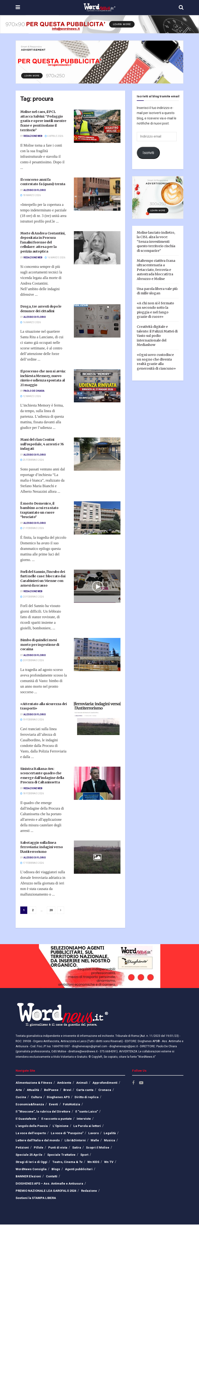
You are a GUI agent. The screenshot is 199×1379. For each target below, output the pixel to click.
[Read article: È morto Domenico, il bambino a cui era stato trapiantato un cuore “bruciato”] (97, 518)
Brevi (67, 1090)
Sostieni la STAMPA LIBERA (36, 1198)
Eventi (53, 1104)
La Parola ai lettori (87, 1126)
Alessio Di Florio (35, 190)
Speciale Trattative (61, 1154)
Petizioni (22, 1147)
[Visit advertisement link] (99, 24)
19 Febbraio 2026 (32, 719)
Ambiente (64, 1082)
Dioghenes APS (58, 1097)
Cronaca (104, 1090)
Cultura (36, 1097)
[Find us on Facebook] (133, 1083)
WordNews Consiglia (31, 1169)
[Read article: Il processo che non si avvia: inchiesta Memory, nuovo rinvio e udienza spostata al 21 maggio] (97, 385)
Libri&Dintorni (75, 1140)
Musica (109, 1140)
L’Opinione (61, 1126)
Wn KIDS (93, 1162)
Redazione (89, 1191)
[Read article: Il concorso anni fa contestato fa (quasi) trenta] (97, 194)
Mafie (95, 1140)
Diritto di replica (87, 1097)
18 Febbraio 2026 (32, 793)
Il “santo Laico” (86, 1111)
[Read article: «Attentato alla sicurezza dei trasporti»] (97, 718)
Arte (19, 1090)
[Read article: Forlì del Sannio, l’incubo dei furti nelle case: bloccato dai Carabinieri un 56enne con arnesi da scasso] (97, 586)
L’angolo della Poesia (32, 1126)
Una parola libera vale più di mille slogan (157, 291)
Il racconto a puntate (56, 1118)
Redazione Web (33, 136)
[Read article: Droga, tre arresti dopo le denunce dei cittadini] (97, 321)
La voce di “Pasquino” (67, 1133)
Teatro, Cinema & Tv (67, 1162)
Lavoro (93, 1133)
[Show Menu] (18, 7)
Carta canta (84, 1090)
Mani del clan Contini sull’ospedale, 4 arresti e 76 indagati (42, 444)
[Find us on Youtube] (141, 1083)
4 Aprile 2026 (54, 136)
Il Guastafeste (26, 1118)
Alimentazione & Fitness (34, 1082)
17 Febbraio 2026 (32, 863)
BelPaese (51, 1090)
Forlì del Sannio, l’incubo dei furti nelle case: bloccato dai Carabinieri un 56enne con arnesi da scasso (42, 579)
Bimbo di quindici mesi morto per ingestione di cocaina (39, 644)
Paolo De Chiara (34, 391)
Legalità (110, 1133)
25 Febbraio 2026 (32, 460)
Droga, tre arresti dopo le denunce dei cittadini (41, 308)
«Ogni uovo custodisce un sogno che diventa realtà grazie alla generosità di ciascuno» (156, 362)
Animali (82, 1082)
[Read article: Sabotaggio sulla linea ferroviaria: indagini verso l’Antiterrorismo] (97, 857)
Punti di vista (57, 1147)
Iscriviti (148, 153)
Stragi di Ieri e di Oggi (31, 1162)
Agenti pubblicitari (79, 1169)
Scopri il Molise (97, 1147)
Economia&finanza (30, 1104)
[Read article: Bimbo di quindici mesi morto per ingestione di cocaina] (97, 654)
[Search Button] (181, 7)
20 (51, 910)
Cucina (21, 1097)
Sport (84, 1154)
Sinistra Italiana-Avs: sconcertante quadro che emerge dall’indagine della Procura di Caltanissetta (42, 776)
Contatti (51, 1176)
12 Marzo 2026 (30, 396)
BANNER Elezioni (28, 1176)
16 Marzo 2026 (55, 257)
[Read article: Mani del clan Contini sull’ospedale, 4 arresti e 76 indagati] (97, 454)
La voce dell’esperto (31, 1133)
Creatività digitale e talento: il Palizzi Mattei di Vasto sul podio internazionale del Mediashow (157, 336)
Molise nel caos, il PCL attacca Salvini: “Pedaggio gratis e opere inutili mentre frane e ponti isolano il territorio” (43, 121)
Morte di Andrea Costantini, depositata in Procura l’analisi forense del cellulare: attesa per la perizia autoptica (42, 242)
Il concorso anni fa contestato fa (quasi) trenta (42, 181)
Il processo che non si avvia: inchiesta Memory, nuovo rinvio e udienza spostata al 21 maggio (43, 378)
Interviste (84, 1118)
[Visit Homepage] (99, 7)
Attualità (33, 1090)
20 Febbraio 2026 (32, 596)
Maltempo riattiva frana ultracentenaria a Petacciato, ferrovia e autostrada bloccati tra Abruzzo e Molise (156, 270)
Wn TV (108, 1162)
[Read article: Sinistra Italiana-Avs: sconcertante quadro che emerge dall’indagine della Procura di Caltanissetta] (97, 783)
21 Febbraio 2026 (32, 528)
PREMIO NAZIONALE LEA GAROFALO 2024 (46, 1191)
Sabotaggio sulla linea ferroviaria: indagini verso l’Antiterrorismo (41, 847)
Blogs (55, 1169)
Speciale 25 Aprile (29, 1154)
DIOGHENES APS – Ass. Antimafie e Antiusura (49, 1183)
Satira (76, 1147)
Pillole (38, 1147)
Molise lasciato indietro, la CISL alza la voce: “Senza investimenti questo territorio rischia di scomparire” (156, 241)
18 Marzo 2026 (30, 195)
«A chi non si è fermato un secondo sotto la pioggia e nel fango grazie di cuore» (155, 310)
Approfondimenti (105, 1082)
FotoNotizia (71, 1104)
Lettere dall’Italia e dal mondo (38, 1140)
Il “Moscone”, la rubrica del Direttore (43, 1111)
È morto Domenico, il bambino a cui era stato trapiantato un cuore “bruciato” (39, 510)
